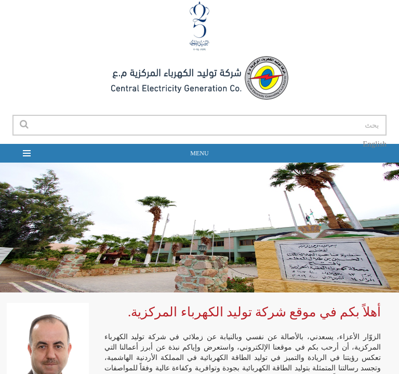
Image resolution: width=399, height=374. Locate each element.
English (375, 144)
